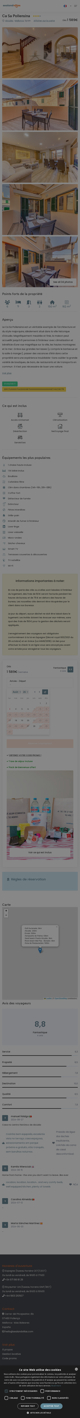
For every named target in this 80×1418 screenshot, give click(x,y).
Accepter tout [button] (51, 1406)
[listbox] (76, 1369)
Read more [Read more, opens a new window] (56, 1385)
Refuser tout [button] (28, 1406)
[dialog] (40, 1391)
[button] (40, 1413)
